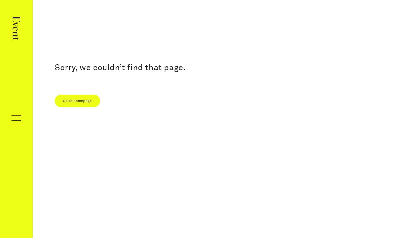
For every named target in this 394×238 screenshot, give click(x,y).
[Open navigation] (16, 119)
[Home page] (16, 29)
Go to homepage (77, 101)
